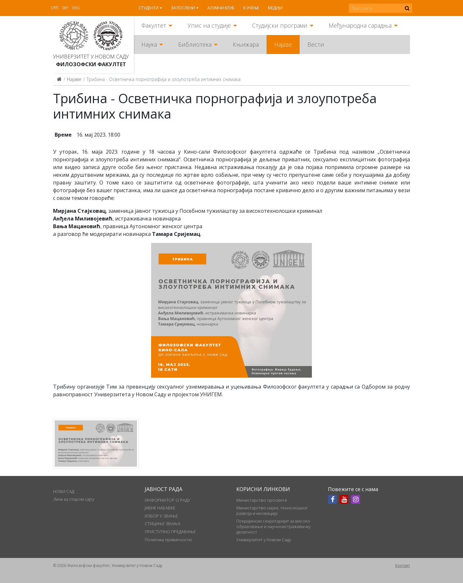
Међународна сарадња (360, 25)
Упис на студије (209, 25)
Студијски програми (279, 25)
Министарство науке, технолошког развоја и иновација (272, 510)
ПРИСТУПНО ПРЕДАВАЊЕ (170, 531)
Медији (275, 8)
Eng (76, 8)
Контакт (402, 565)
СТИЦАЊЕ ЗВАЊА (162, 523)
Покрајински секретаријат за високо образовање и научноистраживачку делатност (273, 526)
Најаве (283, 44)
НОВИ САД (63, 491)
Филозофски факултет (91, 64)
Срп (54, 8)
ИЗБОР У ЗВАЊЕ (161, 516)
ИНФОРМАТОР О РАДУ (167, 500)
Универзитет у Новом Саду (91, 56)
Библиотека (195, 44)
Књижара (246, 44)
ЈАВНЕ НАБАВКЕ (160, 508)
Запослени (183, 8)
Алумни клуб (220, 8)
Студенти (149, 8)
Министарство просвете (261, 500)
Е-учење (251, 8)
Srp (65, 8)
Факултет (153, 25)
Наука (149, 44)
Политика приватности (168, 540)
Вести (315, 44)
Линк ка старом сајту (73, 499)
